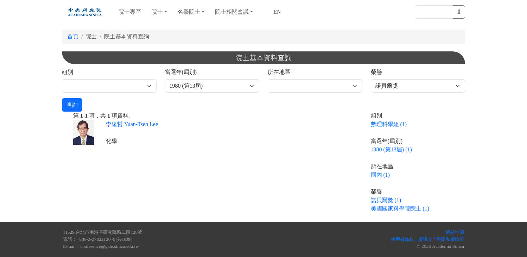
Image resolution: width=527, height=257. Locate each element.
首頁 (72, 36)
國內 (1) (380, 175)
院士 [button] (157, 12)
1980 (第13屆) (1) (391, 149)
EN (276, 12)
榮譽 (376, 72)
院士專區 (130, 12)
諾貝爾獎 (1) (386, 200)
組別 (67, 72)
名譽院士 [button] (189, 12)
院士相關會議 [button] (232, 12)
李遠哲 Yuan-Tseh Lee (132, 124)
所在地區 (279, 72)
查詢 (72, 105)
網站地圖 (455, 232)
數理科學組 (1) (389, 124)
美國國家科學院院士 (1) (400, 209)
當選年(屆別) (181, 72)
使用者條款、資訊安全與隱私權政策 (427, 239)
